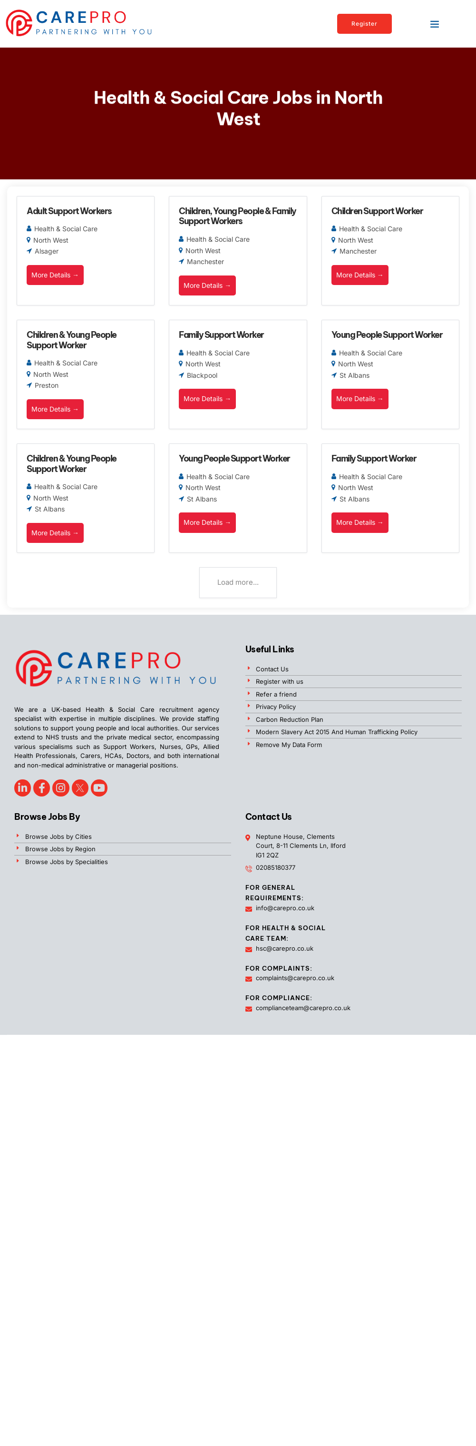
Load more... (238, 582)
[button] (434, 24)
